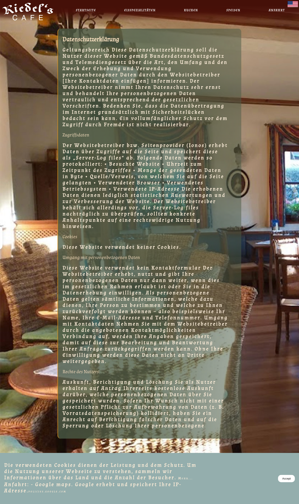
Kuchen (191, 10)
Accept (286, 478)
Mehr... (185, 478)
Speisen (233, 10)
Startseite (86, 10)
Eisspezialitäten (140, 10)
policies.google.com (47, 491)
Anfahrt (277, 10)
